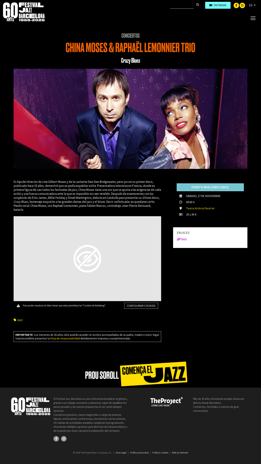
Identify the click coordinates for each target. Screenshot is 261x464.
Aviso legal (121, 452)
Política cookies (160, 452)
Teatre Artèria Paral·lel (200, 208)
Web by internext (180, 452)
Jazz (18, 320)
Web (182, 239)
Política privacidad (139, 452)
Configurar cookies (141, 305)
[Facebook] (237, 5)
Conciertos (130, 36)
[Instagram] (242, 5)
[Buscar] (182, 5)
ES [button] (251, 5)
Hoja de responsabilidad (65, 338)
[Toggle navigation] (253, 18)
